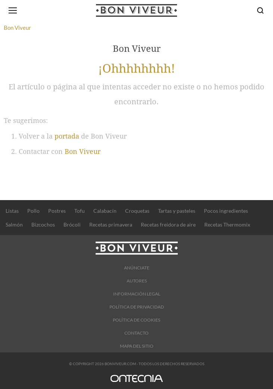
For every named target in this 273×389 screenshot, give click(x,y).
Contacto (136, 333)
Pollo (33, 211)
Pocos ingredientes (226, 211)
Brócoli (72, 224)
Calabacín (105, 211)
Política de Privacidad (136, 307)
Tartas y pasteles (176, 211)
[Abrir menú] (12, 10)
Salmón (14, 224)
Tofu (79, 211)
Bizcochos (43, 224)
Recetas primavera (110, 224)
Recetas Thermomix (227, 224)
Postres (57, 211)
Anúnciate (136, 268)
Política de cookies (136, 320)
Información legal (136, 294)
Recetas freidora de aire (168, 224)
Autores (137, 281)
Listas (12, 211)
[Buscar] (260, 10)
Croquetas (137, 211)
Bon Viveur (82, 151)
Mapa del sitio (136, 346)
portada (67, 136)
